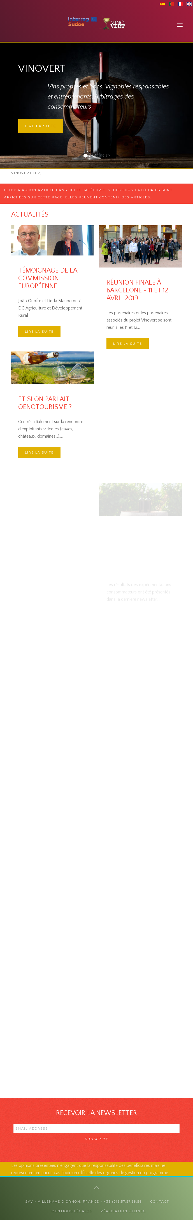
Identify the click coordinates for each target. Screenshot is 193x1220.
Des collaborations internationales (109, 156)
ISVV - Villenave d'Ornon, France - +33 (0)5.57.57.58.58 (83, 1201)
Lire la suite (40, 126)
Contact (159, 1201)
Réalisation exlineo (123, 1211)
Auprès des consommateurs (92, 156)
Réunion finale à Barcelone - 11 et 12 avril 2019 (137, 331)
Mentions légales (72, 1211)
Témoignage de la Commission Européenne (47, 278)
